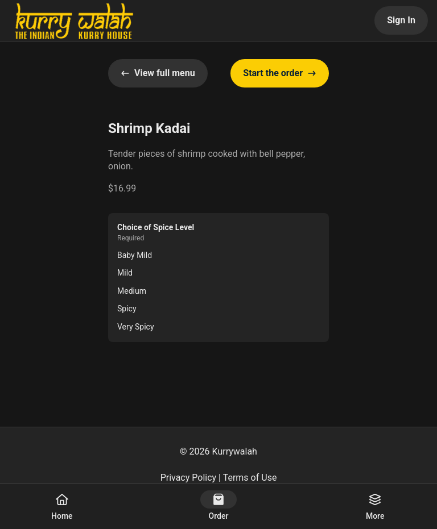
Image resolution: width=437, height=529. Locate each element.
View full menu (158, 73)
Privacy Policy (188, 477)
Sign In (401, 20)
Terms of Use (250, 477)
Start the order (279, 73)
